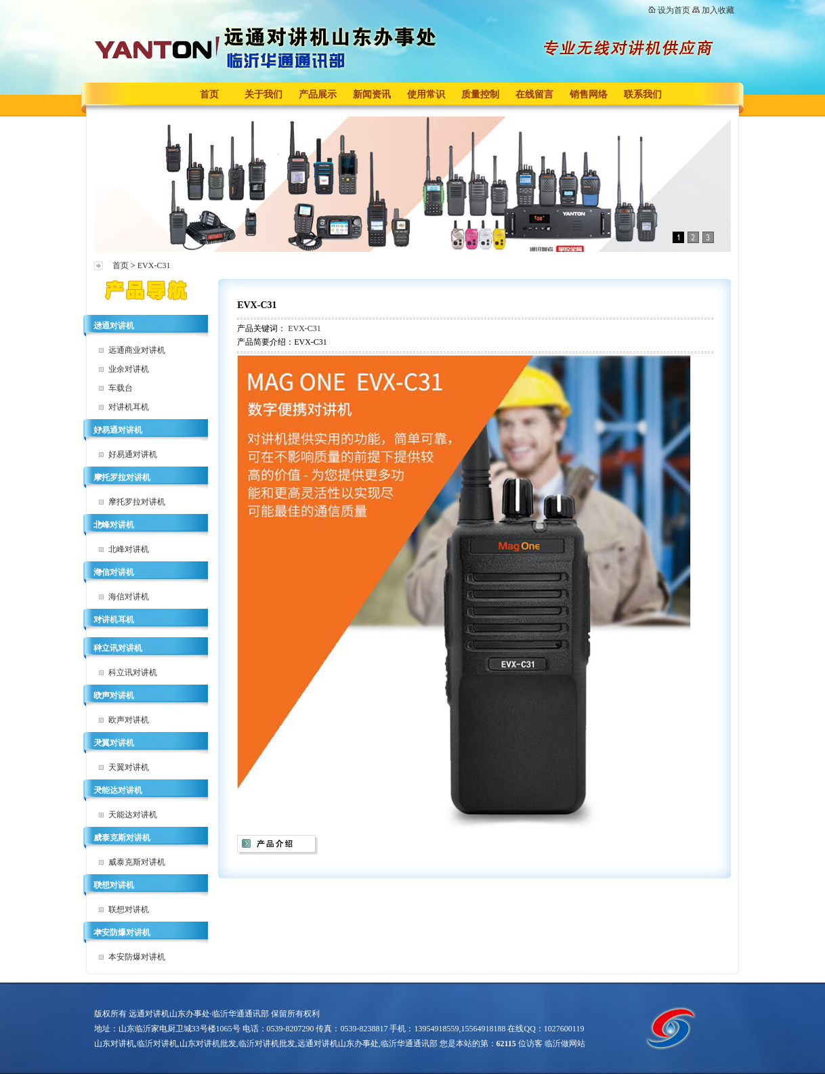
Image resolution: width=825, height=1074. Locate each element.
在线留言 (534, 94)
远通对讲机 (113, 325)
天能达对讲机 (117, 790)
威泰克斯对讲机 (121, 837)
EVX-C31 (154, 265)
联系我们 (643, 94)
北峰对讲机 (113, 525)
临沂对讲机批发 (266, 1043)
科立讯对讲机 (117, 648)
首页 (209, 94)
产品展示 (318, 94)
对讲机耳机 (128, 407)
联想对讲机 (113, 885)
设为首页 (674, 10)
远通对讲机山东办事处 (338, 1043)
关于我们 (263, 94)
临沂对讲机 (157, 1043)
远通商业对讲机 (136, 350)
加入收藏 (718, 10)
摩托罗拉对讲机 (121, 477)
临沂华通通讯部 (409, 1043)
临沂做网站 (565, 1043)
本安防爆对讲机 (121, 932)
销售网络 (589, 94)
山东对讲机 (114, 1043)
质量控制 (480, 94)
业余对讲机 (128, 369)
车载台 (120, 388)
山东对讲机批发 (207, 1043)
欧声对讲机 (113, 695)
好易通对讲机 (117, 430)
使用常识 (426, 94)
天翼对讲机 (113, 743)
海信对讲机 (113, 572)
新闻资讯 (372, 94)
